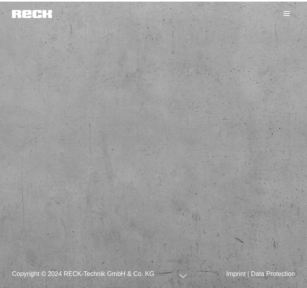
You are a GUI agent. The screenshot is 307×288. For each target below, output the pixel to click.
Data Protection (273, 273)
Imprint (236, 273)
